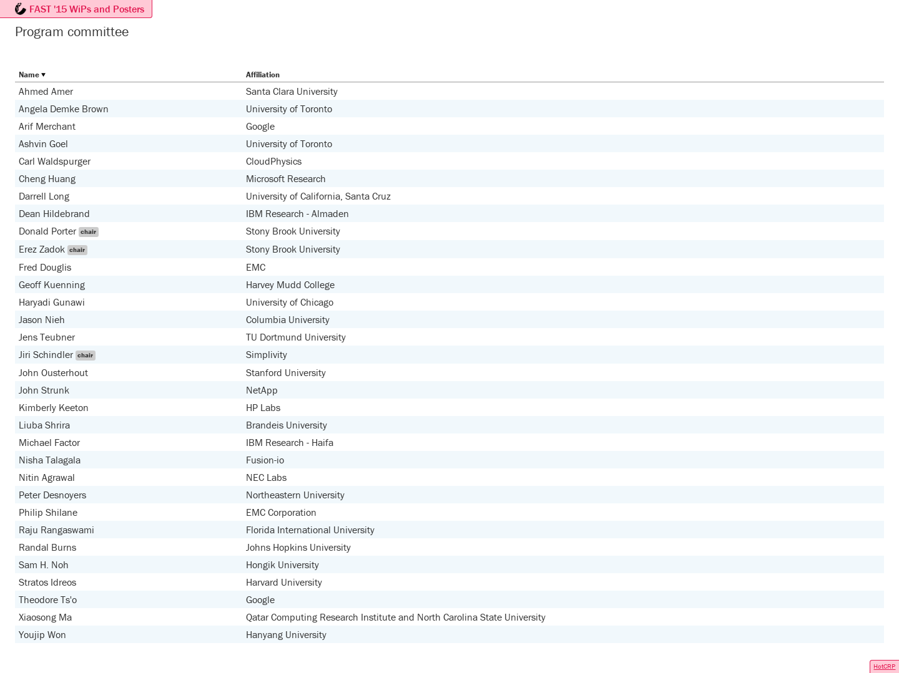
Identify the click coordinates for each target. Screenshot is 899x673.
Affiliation (263, 74)
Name (29, 74)
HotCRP (884, 666)
